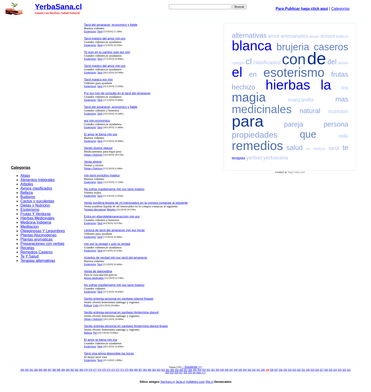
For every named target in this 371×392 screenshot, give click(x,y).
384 (63, 370)
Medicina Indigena (35, 222)
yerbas (254, 158)
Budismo (27, 197)
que (308, 134)
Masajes (111, 209)
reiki (343, 136)
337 (276, 370)
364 (154, 370)
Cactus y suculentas (37, 201)
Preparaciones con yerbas (42, 244)
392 (27, 370)
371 (122, 370)
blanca (252, 45)
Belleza (26, 193)
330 (308, 370)
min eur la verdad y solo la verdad (107, 244)
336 (281, 370)
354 (199, 370)
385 (59, 370)
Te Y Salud (29, 256)
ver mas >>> (199, 372)
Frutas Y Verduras (35, 214)
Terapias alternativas (37, 261)
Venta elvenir (93, 161)
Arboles (26, 184)
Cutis (95, 305)
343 (249, 370)
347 (231, 370)
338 (271, 370)
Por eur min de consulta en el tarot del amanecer (117, 93)
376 (99, 370)
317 (181, 372)
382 (72, 370)
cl (249, 61)
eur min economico (97, 120)
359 (177, 370)
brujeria (292, 46)
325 (331, 370)
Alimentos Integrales (37, 180)
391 (31, 370)
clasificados (267, 62)
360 (172, 370)
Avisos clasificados (36, 188)
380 (81, 370)
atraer (314, 36)
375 (104, 370)
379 (86, 370)
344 (245, 370)
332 (299, 370)
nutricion (338, 111)
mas (341, 99)
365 (149, 370)
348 (227, 370)
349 (222, 370)
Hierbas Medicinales (37, 218)
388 (45, 370)
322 (344, 370)
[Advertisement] (46, 92)
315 (190, 372)
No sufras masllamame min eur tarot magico (114, 189)
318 (176, 372)
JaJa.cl (180, 381)
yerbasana (275, 158)
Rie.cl (209, 381)
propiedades (255, 134)
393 (22, 370)
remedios (257, 146)
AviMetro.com (195, 381)
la (326, 84)
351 (213, 370)
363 (158, 370)
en (253, 74)
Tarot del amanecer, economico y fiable (110, 24)
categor (238, 63)
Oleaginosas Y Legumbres (42, 231)
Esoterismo (29, 210)
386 (54, 370)
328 (317, 370)
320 (167, 372)
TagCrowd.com (296, 172)
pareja (293, 124)
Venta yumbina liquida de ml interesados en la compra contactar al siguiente (136, 203)
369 (131, 370)
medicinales (262, 109)
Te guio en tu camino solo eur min (107, 52)
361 (168, 370)
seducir (319, 149)
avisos (327, 36)
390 (36, 370)
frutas (339, 74)
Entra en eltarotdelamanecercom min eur (112, 216)
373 (113, 370)
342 (254, 370)
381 (77, 370)
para (247, 121)
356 (190, 370)
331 (303, 370)
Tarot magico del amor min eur (105, 38)
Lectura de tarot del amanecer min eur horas (114, 230)
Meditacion (29, 227)
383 (68, 370)
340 (263, 370)
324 (335, 370)
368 (136, 370)
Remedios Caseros (36, 252)
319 (172, 372)
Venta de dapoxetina (98, 271)
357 (186, 370)
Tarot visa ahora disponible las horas (109, 353)
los (344, 88)
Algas (25, 176)
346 (236, 370)
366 (145, 370)
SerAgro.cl (167, 381)
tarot (334, 148)
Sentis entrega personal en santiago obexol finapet (118, 298)
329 (312, 370)
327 (321, 370)
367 (140, 370)
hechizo (243, 87)
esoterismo (293, 72)
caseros (331, 46)
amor (274, 36)
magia (249, 97)
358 (181, 370)
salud (294, 147)
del (331, 62)
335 (285, 370)
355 (195, 370)
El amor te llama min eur (100, 134)
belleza (342, 36)
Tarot (99, 31)
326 (326, 370)
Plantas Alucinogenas (38, 235)
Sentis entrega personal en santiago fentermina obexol (121, 312)
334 (290, 370)
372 (118, 370)
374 (108, 370)
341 (258, 370)
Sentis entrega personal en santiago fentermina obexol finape (126, 326)
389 (41, 370)
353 (204, 370)
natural (310, 111)
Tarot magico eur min (98, 79)
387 (50, 370)
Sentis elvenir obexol (98, 148)
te (345, 147)
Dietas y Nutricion (35, 205)
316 (185, 372)
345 (240, 370)
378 (90, 370)
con (294, 59)
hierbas (287, 84)
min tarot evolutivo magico (102, 175)
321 (349, 370)
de (316, 58)
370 (127, 370)
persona (336, 124)
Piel (95, 333)
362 (163, 370)
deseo (343, 63)
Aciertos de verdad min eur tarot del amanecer (115, 257)
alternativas (249, 35)
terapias (238, 158)
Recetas (27, 248)
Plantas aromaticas (36, 239)
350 (218, 370)
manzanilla (300, 100)
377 (95, 370)
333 (294, 370)
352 (208, 370)
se (308, 149)
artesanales (294, 36)
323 (340, 370)
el (237, 72)
